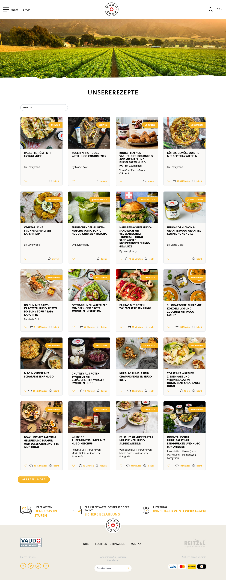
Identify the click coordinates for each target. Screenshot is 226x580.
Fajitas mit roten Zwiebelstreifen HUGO (135, 306)
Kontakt (136, 543)
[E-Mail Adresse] (109, 568)
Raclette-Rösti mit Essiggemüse (37, 154)
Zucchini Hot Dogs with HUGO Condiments (89, 154)
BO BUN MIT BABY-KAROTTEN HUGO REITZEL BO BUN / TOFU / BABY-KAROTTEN (41, 309)
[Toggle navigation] (10, 9)
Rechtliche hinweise (110, 543)
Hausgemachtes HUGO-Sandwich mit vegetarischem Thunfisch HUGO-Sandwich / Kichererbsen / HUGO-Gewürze (135, 237)
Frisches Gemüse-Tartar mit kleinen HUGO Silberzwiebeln (136, 440)
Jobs (86, 543)
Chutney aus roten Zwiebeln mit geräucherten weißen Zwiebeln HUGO (88, 378)
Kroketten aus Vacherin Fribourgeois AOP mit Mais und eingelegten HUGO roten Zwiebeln (136, 159)
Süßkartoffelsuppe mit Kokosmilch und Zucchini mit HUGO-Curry (184, 310)
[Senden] (128, 568)
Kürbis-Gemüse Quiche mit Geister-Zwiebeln (183, 154)
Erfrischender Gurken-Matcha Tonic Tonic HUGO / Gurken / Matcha (89, 230)
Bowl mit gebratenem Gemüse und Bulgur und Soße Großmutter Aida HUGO (41, 442)
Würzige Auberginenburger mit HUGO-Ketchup (88, 440)
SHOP (26, 9)
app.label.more (33, 479)
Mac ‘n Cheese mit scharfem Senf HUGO (39, 375)
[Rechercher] (211, 10)
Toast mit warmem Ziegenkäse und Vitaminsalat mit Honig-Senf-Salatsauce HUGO (183, 380)
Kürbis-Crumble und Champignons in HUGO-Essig (136, 376)
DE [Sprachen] (220, 9)
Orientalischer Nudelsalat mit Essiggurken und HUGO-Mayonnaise (184, 441)
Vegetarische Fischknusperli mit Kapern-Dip (37, 230)
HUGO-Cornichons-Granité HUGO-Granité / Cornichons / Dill (184, 230)
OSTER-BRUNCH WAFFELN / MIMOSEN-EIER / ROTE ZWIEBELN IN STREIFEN (89, 308)
